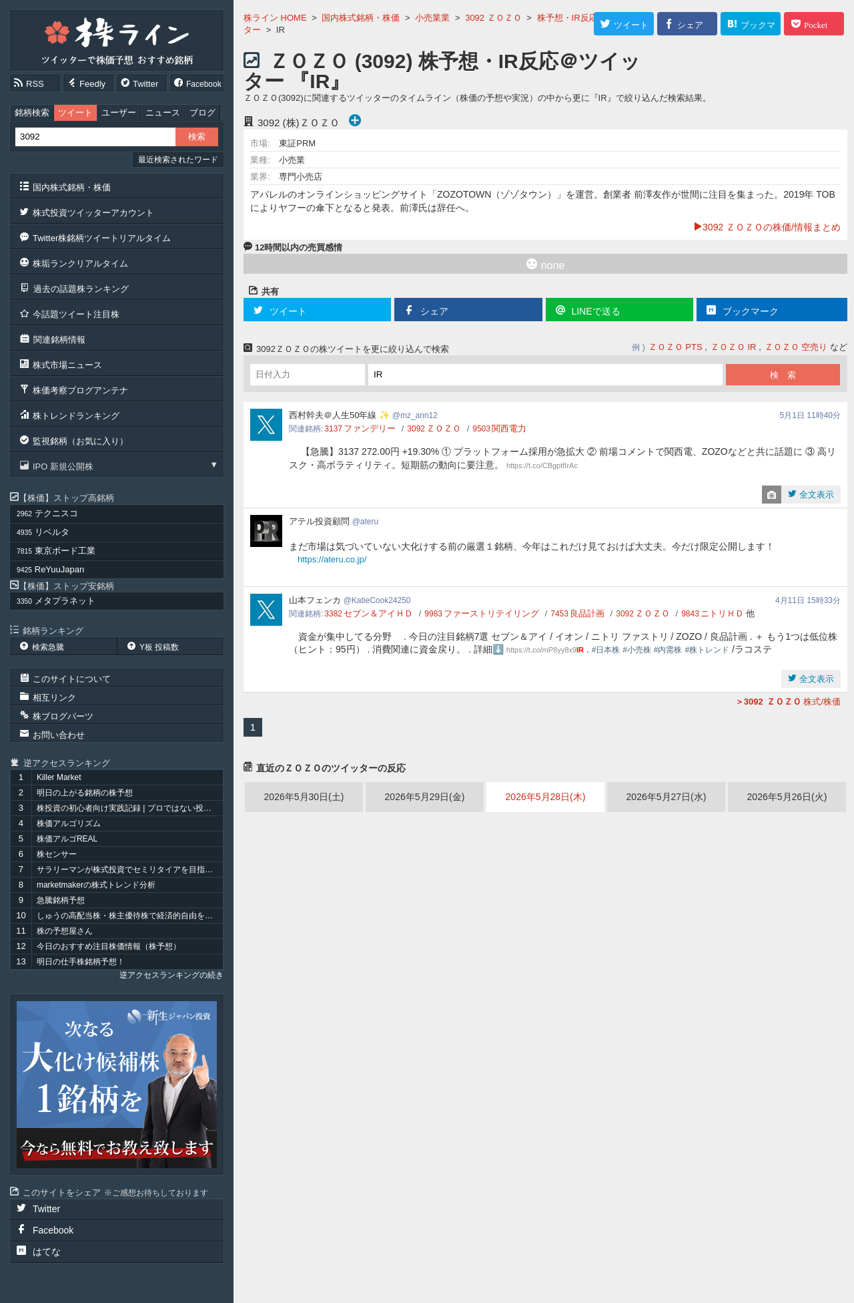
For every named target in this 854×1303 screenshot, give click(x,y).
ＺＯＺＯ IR (734, 347)
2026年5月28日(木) (546, 796)
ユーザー (118, 113)
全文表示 (815, 495)
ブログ (202, 113)
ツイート (75, 113)
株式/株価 (788, 702)
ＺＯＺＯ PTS (676, 347)
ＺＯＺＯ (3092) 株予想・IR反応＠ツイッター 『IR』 (442, 71)
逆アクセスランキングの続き (171, 975)
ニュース (162, 113)
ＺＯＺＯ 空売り (796, 347)
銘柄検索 (32, 113)
